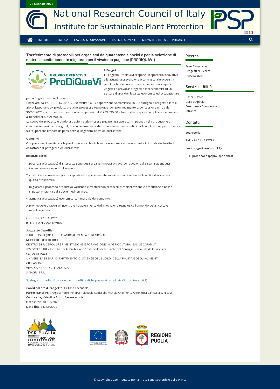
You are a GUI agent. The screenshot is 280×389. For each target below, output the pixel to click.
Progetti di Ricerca (198, 71)
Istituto (44, 40)
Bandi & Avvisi (195, 97)
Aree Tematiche (196, 66)
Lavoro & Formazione (90, 40)
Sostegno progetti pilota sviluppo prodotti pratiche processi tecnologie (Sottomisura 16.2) (86, 280)
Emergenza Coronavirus (202, 106)
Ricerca (62, 40)
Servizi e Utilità (154, 40)
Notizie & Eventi (124, 40)
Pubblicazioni (194, 75)
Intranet (178, 40)
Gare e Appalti (195, 101)
